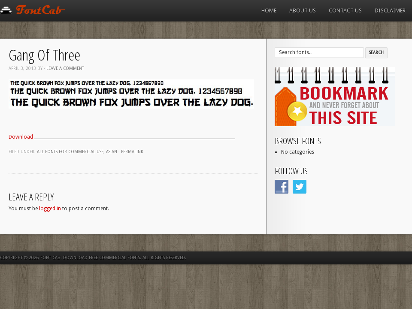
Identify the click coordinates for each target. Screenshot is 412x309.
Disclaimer (390, 10)
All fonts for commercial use (70, 151)
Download (21, 137)
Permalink (132, 151)
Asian (111, 151)
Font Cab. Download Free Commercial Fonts (90, 257)
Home (268, 10)
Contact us (345, 10)
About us (302, 10)
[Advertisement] (134, 126)
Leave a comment (65, 68)
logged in (50, 209)
